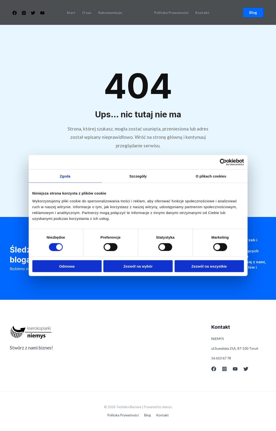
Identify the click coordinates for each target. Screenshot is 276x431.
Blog (147, 415)
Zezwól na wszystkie (209, 266)
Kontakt (202, 12)
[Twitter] (33, 13)
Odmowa (66, 266)
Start (71, 12)
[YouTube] (42, 13)
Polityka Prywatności (171, 12)
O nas (86, 12)
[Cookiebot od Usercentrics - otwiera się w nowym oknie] (222, 162)
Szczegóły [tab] (138, 176)
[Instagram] (24, 13)
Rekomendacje (110, 12)
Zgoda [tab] (65, 176)
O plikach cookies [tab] (211, 176)
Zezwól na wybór (137, 266)
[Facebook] (14, 13)
